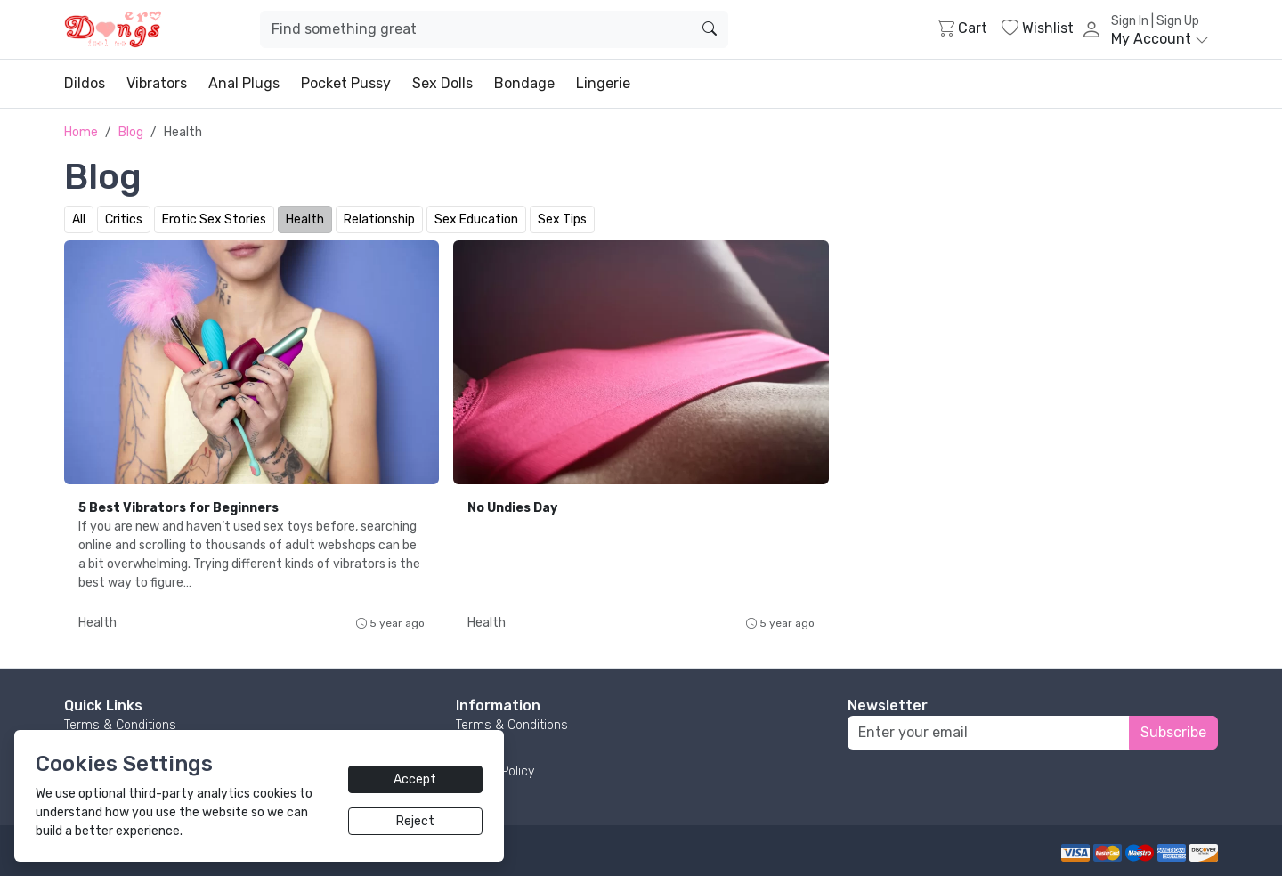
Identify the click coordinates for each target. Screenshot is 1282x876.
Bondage (524, 83)
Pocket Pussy (346, 83)
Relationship (379, 219)
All (78, 219)
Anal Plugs (244, 83)
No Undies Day (512, 507)
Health (305, 219)
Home (81, 132)
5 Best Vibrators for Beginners (178, 507)
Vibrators (156, 83)
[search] (709, 29)
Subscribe (1173, 732)
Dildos (84, 83)
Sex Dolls (442, 83)
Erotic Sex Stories (214, 219)
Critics (123, 219)
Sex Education (476, 219)
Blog (130, 132)
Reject (415, 821)
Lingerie (603, 83)
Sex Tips (562, 219)
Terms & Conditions (120, 725)
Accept (415, 779)
